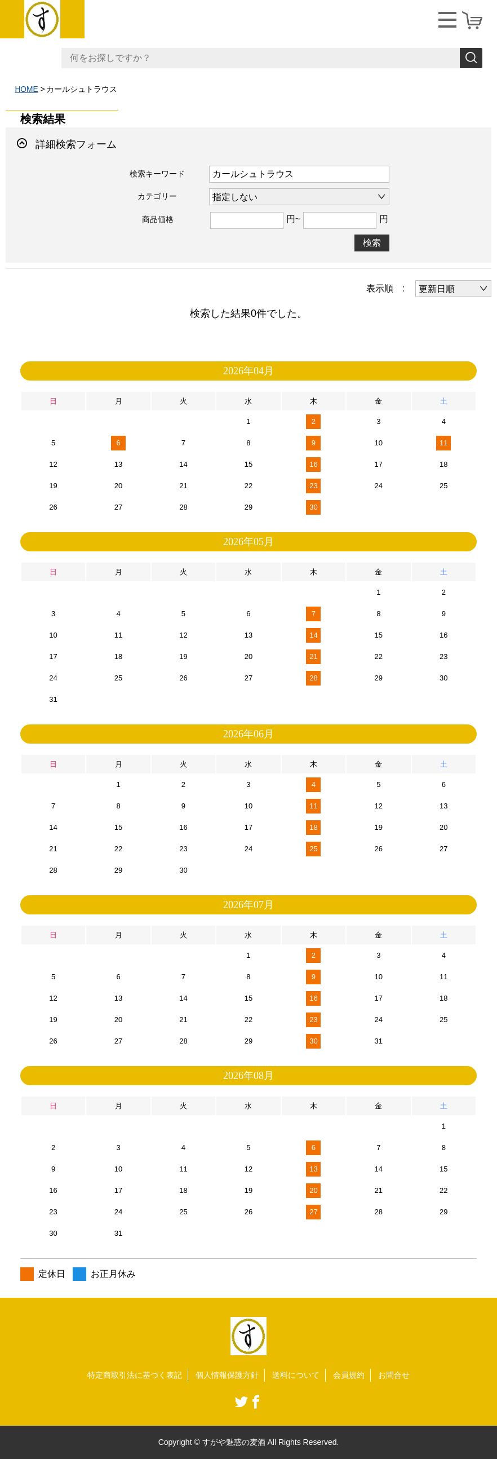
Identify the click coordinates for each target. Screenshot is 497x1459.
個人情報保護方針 (227, 1374)
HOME (26, 89)
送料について (296, 1374)
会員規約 (349, 1374)
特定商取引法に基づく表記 (134, 1374)
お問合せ (394, 1374)
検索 (372, 242)
